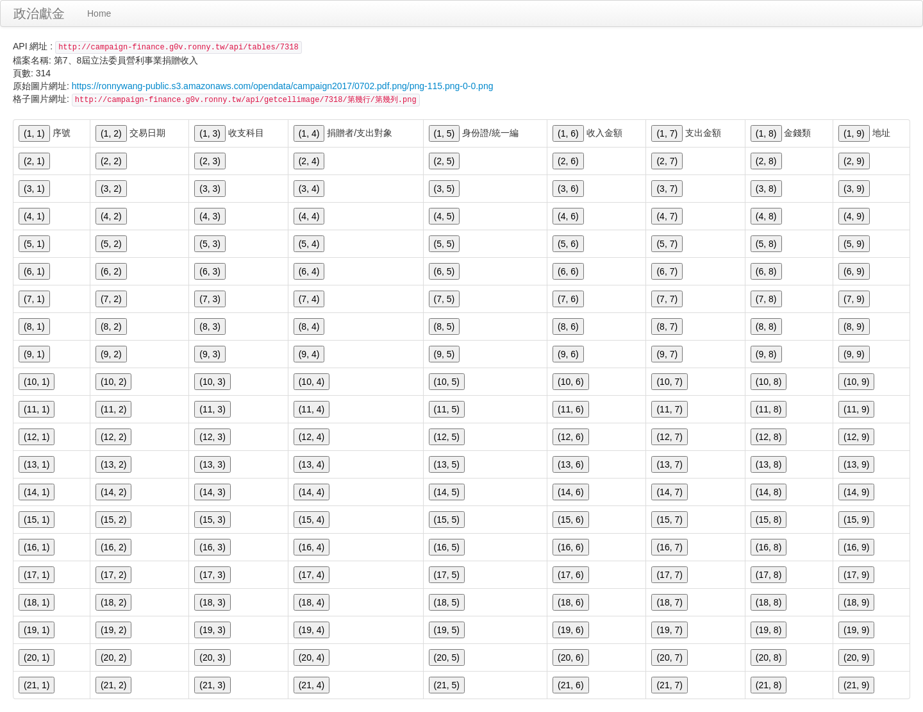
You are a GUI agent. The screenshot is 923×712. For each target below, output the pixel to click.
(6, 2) (111, 271)
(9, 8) (766, 354)
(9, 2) (111, 354)
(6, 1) (34, 271)
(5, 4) (309, 244)
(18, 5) (447, 602)
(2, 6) (568, 161)
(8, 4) (309, 326)
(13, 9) (856, 464)
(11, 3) (212, 409)
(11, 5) (447, 409)
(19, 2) (113, 630)
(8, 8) (766, 326)
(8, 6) (568, 326)
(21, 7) (669, 685)
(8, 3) (209, 326)
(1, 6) (568, 133)
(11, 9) (856, 409)
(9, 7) (667, 354)
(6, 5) (444, 271)
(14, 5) (447, 492)
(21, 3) (212, 685)
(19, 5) (447, 630)
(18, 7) (669, 602)
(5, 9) (854, 244)
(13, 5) (447, 464)
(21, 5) (447, 685)
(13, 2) (113, 464)
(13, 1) (36, 464)
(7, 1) (34, 299)
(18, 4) (311, 602)
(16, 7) (669, 547)
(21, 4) (311, 685)
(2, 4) (309, 161)
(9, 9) (854, 354)
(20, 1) (36, 657)
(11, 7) (669, 409)
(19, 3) (212, 630)
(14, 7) (669, 492)
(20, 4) (311, 657)
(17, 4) (311, 575)
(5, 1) (34, 244)
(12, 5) (447, 437)
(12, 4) (311, 437)
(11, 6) (570, 409)
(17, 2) (113, 575)
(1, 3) (209, 133)
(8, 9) (854, 326)
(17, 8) (768, 575)
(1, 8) (766, 133)
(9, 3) (209, 354)
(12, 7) (669, 437)
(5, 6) (568, 244)
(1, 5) (444, 133)
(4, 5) (444, 216)
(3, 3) (209, 188)
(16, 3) (212, 547)
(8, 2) (111, 326)
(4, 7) (667, 216)
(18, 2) (113, 602)
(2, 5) (444, 161)
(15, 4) (311, 519)
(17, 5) (447, 575)
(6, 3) (209, 271)
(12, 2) (113, 437)
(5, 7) (667, 244)
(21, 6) (570, 685)
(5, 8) (766, 244)
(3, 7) (667, 188)
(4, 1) (34, 216)
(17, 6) (570, 575)
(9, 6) (568, 354)
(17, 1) (36, 575)
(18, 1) (36, 602)
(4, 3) (209, 216)
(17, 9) (856, 575)
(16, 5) (447, 547)
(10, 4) (311, 382)
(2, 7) (667, 161)
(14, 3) (212, 492)
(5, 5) (444, 244)
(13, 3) (212, 464)
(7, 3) (209, 299)
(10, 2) (113, 382)
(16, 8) (768, 547)
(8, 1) (34, 326)
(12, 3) (212, 437)
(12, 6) (570, 437)
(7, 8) (766, 299)
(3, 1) (34, 188)
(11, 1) (36, 409)
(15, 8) (768, 519)
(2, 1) (34, 161)
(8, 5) (444, 326)
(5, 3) (209, 244)
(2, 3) (209, 161)
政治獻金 (39, 13)
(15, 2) (113, 519)
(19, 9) (856, 630)
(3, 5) (444, 188)
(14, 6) (570, 492)
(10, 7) (669, 382)
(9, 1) (34, 354)
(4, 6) (568, 216)
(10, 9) (856, 382)
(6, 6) (568, 271)
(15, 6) (570, 519)
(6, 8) (766, 271)
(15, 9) (856, 519)
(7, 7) (667, 299)
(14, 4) (311, 492)
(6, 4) (309, 271)
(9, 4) (309, 354)
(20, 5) (447, 657)
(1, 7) (667, 133)
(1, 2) (111, 133)
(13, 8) (768, 464)
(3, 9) (854, 188)
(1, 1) (34, 133)
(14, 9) (856, 492)
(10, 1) (36, 382)
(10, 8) (768, 382)
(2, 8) (766, 161)
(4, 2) (111, 216)
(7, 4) (309, 299)
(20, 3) (212, 657)
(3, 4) (309, 188)
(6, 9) (854, 271)
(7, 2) (111, 299)
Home (99, 13)
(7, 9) (854, 299)
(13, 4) (311, 464)
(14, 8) (768, 492)
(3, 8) (766, 188)
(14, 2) (113, 492)
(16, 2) (113, 547)
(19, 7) (669, 630)
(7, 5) (444, 299)
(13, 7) (669, 464)
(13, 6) (570, 464)
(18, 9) (856, 602)
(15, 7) (669, 519)
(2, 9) (854, 161)
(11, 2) (113, 409)
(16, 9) (856, 547)
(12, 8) (768, 437)
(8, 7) (667, 326)
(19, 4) (311, 630)
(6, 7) (667, 271)
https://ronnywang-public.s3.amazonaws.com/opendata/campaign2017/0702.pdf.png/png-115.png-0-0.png (283, 86)
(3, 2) (111, 188)
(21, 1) (36, 685)
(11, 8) (768, 409)
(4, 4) (309, 216)
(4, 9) (854, 216)
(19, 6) (570, 630)
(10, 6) (570, 382)
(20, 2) (113, 657)
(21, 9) (856, 685)
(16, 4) (311, 547)
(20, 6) (570, 657)
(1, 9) (854, 133)
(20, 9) (856, 657)
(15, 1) (36, 519)
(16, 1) (36, 547)
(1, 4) (309, 133)
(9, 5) (444, 354)
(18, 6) (570, 602)
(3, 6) (568, 188)
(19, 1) (36, 630)
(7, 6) (568, 299)
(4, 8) (766, 216)
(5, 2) (111, 244)
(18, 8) (768, 602)
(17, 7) (669, 575)
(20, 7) (669, 657)
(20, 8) (768, 657)
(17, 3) (212, 575)
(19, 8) (768, 630)
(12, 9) (856, 437)
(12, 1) (36, 437)
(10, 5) (447, 382)
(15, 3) (212, 519)
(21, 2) (113, 685)
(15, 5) (447, 519)
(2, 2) (111, 161)
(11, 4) (311, 409)
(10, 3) (212, 382)
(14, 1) (36, 492)
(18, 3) (212, 602)
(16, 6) (570, 547)
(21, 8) (768, 685)
